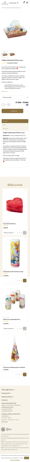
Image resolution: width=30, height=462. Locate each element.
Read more (4, 91)
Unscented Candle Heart (9, 223)
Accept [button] (26, 457)
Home (3, 7)
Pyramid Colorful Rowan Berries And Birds (14, 367)
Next (24, 30)
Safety (4, 124)
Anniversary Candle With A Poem (11, 319)
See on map (5, 421)
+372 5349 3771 (5, 416)
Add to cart (24, 280)
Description (5, 121)
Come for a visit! (12, 2)
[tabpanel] (15, 30)
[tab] (5, 54)
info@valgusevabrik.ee (7, 407)
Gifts (5, 7)
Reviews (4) (5, 128)
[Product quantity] (5, 104)
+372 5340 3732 (5, 411)
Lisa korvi (14, 111)
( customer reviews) (12, 63)
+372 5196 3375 (5, 409)
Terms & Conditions (15, 460)
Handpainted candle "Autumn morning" (13, 271)
